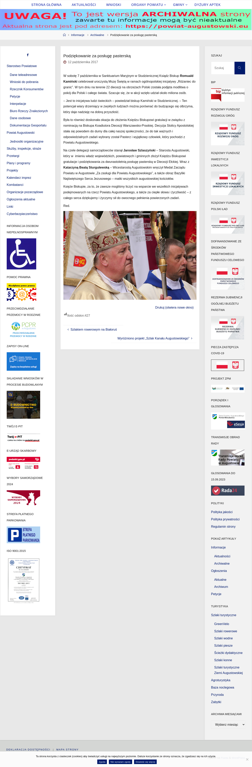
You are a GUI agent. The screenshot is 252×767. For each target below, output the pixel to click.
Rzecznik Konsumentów (27, 89)
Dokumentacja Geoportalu (28, 125)
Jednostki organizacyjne (27, 141)
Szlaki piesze (223, 645)
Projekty (12, 170)
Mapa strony (68, 749)
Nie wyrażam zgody (120, 762)
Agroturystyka (220, 680)
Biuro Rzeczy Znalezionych (29, 111)
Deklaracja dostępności (28, 749)
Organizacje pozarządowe (25, 192)
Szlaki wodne (223, 638)
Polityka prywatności (225, 519)
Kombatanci (15, 184)
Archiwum (221, 586)
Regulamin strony (223, 526)
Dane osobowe (20, 118)
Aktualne (220, 579)
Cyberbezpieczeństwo (22, 214)
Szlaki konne (223, 660)
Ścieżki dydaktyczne (228, 653)
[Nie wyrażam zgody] (247, 759)
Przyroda (217, 694)
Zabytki (216, 702)
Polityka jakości (222, 512)
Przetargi (13, 156)
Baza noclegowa (222, 687)
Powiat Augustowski (20, 132)
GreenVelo (221, 624)
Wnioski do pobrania (24, 82)
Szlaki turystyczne (223, 615)
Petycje (15, 96)
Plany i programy (18, 163)
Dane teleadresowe (23, 75)
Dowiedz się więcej (145, 762)
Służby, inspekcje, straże (24, 148)
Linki (10, 206)
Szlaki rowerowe (225, 631)
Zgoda (102, 762)
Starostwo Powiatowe (22, 66)
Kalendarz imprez (19, 177)
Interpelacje (18, 103)
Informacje (77, 35)
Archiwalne (97, 35)
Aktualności (222, 556)
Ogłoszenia (219, 570)
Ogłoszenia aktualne (21, 199)
